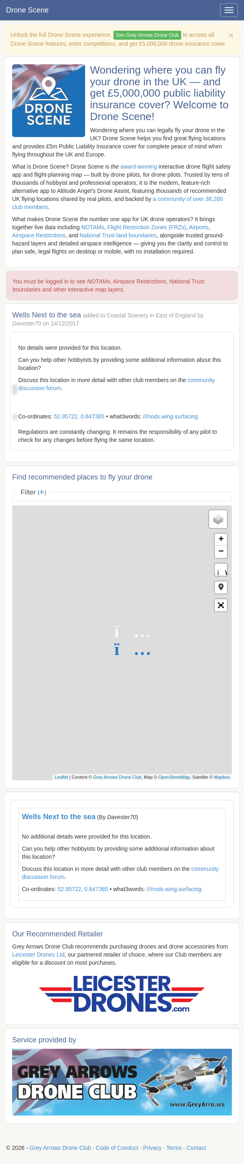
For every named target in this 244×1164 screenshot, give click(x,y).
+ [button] (221, 540)
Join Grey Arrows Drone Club (147, 35)
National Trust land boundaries (118, 235)
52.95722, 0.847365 (79, 416)
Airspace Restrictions (39, 235)
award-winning (138, 166)
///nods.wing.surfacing (170, 416)
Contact (196, 1148)
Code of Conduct (117, 1148)
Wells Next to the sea (59, 817)
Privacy (152, 1148)
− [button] (221, 552)
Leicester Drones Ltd (38, 954)
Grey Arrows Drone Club (117, 777)
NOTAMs (92, 227)
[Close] (231, 35)
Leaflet (61, 777)
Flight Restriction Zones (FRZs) (146, 227)
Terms (174, 1148)
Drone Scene (27, 10)
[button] (221, 587)
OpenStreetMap (174, 777)
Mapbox (222, 777)
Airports (198, 227)
